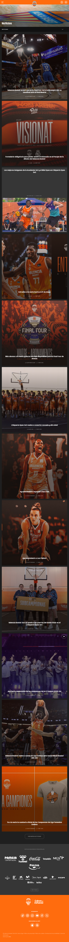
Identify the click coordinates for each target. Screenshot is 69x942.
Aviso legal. (21, 933)
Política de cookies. (40, 933)
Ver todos (34, 890)
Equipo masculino (30, 96)
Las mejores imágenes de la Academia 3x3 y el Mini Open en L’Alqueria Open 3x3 (34, 171)
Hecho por (7, 936)
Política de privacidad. (29, 933)
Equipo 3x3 (30, 195)
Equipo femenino (30, 495)
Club (30, 163)
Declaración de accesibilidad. (52, 933)
